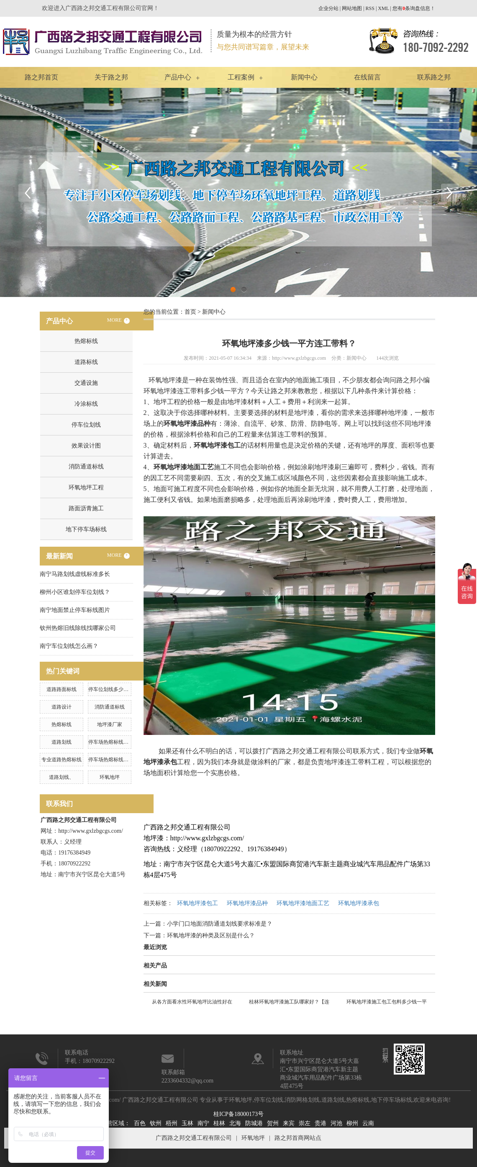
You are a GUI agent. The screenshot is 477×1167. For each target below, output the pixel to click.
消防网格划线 (302, 1100)
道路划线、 (61, 777)
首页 (190, 312)
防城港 (254, 1123)
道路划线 (61, 742)
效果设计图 (86, 446)
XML (383, 8)
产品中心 (177, 77)
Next (449, 192)
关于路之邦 (111, 77)
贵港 (320, 1123)
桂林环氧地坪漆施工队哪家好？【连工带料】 (289, 1003)
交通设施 (86, 383)
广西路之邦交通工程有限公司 (194, 1138)
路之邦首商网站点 (297, 1138)
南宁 (203, 1123)
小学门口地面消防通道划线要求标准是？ (219, 924)
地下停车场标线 (86, 529)
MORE (118, 320)
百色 (140, 1123)
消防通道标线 (86, 466)
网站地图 (352, 8)
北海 (235, 1123)
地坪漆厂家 (109, 724)
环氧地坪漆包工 (197, 903)
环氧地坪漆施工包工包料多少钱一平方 (386, 1003)
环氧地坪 (110, 777)
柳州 (352, 1123)
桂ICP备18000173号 (238, 1114)
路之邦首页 (41, 77)
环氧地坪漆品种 (247, 903)
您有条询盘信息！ (413, 8)
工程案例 (241, 77)
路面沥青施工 (86, 508)
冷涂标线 (86, 404)
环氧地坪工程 (86, 487)
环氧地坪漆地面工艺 (303, 903)
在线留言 (367, 77)
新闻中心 (304, 77)
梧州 (171, 1123)
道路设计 (61, 707)
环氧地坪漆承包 (358, 903)
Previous (27, 192)
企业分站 (328, 8)
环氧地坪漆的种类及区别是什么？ (211, 935)
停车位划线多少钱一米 (113, 689)
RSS (370, 8)
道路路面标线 (61, 689)
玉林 (187, 1123)
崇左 (304, 1123)
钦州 (156, 1123)
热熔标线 (86, 341)
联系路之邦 (434, 77)
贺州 (273, 1123)
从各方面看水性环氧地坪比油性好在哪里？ (192, 1003)
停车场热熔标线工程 (110, 742)
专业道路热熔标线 (61, 760)
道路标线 (86, 362)
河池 (336, 1123)
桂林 (219, 1123)
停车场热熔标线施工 (110, 760)
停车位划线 (86, 425)
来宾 (289, 1123)
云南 (368, 1123)
